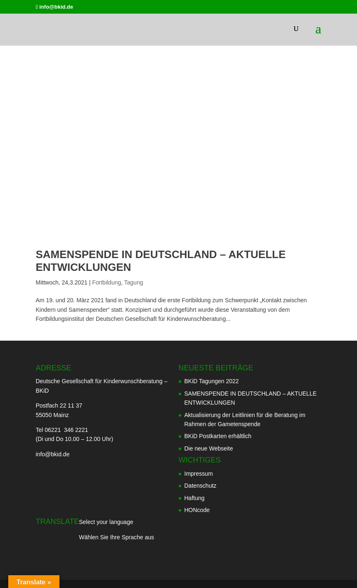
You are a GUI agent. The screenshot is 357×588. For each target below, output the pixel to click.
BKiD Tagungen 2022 (211, 381)
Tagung (133, 282)
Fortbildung (106, 282)
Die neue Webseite (208, 448)
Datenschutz (200, 485)
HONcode (197, 510)
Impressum (198, 473)
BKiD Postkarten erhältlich (218, 436)
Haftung (194, 498)
